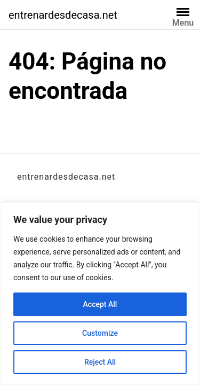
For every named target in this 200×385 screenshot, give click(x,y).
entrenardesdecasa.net (63, 15)
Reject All (100, 362)
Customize (100, 333)
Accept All (100, 304)
